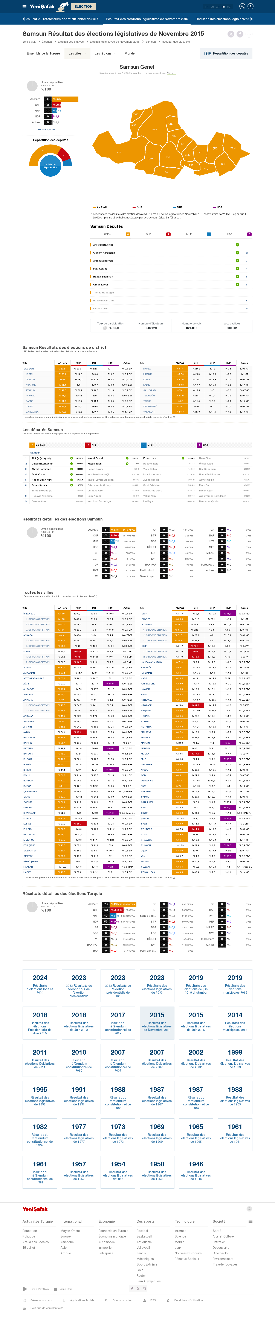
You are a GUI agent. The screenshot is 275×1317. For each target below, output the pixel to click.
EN (212, 6)
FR (223, 6)
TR (206, 6)
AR (217, 6)
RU (229, 6)
